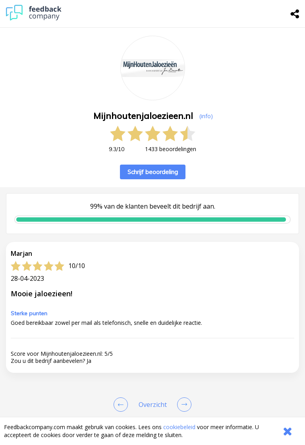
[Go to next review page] (182, 404)
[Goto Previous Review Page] (122, 404)
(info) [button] (206, 116)
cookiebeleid (179, 427)
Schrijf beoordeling (152, 172)
